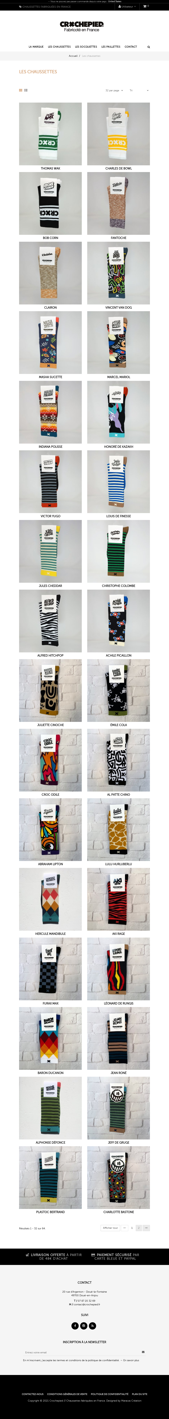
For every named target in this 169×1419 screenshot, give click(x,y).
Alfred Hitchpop (50, 655)
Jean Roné (118, 1073)
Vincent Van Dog (118, 307)
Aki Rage (118, 934)
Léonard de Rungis (118, 1003)
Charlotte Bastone (118, 1212)
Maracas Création (131, 1400)
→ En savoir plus (129, 1360)
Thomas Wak (50, 168)
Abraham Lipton (50, 864)
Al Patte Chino (118, 794)
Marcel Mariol (118, 377)
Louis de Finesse (118, 516)
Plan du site (139, 1394)
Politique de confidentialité (109, 1394)
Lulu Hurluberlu (118, 864)
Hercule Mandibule (50, 934)
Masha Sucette (50, 377)
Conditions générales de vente (67, 1394)
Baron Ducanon (50, 1073)
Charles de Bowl (118, 168)
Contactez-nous (32, 1394)
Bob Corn (50, 238)
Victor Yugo (50, 516)
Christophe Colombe (118, 586)
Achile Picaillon (118, 655)
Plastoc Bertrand (50, 1212)
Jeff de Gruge (118, 1142)
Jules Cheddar (50, 586)
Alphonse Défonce (50, 1142)
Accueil (73, 56)
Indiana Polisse (50, 447)
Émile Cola (118, 725)
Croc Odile (50, 794)
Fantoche (118, 238)
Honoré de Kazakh (118, 447)
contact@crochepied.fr (87, 1304)
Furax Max (50, 1003)
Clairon (50, 307)
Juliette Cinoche (50, 725)
